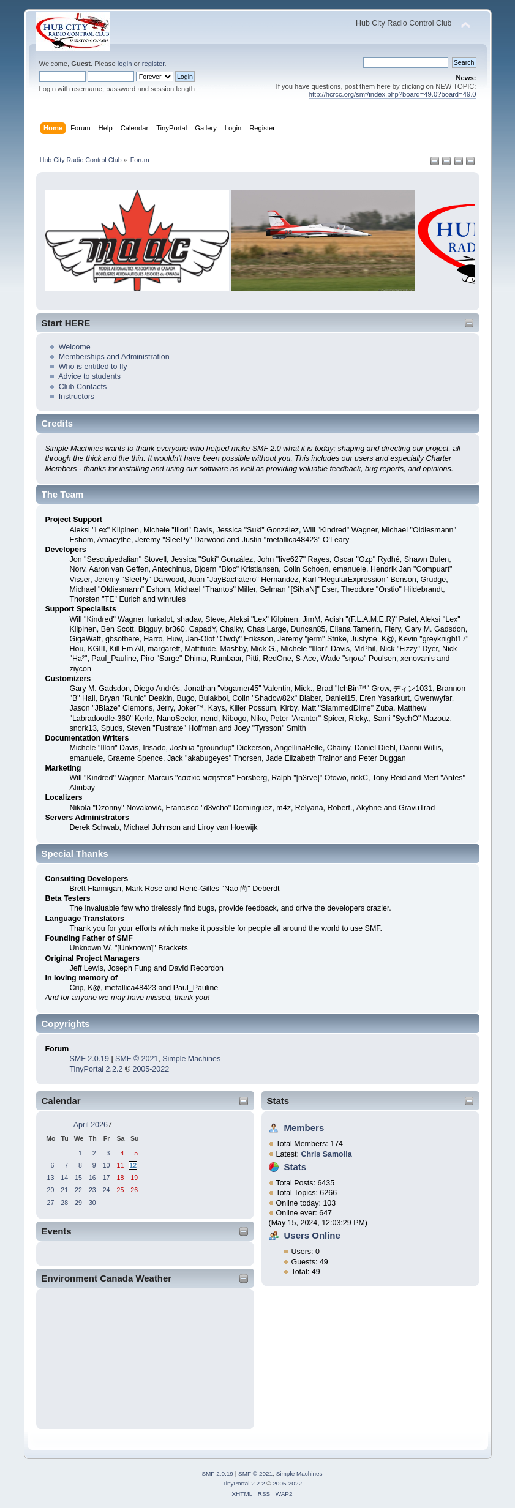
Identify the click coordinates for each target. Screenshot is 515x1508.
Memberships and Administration (114, 357)
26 (134, 1189)
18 (120, 1177)
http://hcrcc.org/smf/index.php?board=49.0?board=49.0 (392, 94)
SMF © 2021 (136, 1058)
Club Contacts (83, 387)
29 (78, 1202)
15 (78, 1177)
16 (92, 1177)
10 (106, 1165)
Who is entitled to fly (93, 366)
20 (51, 1189)
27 (51, 1202)
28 (64, 1202)
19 (134, 1177)
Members (304, 1127)
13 (51, 1177)
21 (64, 1189)
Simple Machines (191, 1058)
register (153, 63)
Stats (278, 1101)
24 (106, 1189)
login (125, 63)
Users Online (312, 1235)
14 (64, 1177)
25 (120, 1189)
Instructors (76, 396)
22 (78, 1189)
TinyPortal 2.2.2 (95, 1069)
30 (92, 1202)
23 (92, 1189)
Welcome (75, 347)
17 (106, 1177)
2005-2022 (150, 1069)
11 (120, 1165)
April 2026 (90, 1125)
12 (133, 1165)
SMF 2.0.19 (88, 1058)
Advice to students (89, 376)
